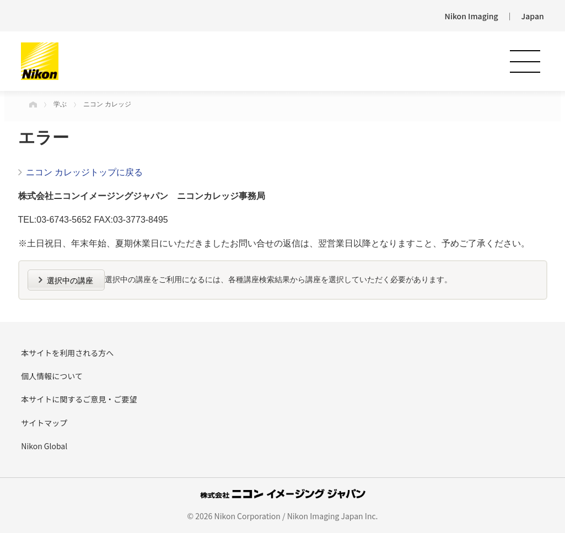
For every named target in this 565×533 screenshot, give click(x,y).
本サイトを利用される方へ (67, 352)
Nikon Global (44, 445)
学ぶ (60, 104)
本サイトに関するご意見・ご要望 (79, 399)
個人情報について (52, 375)
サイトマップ (44, 422)
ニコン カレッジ (107, 104)
